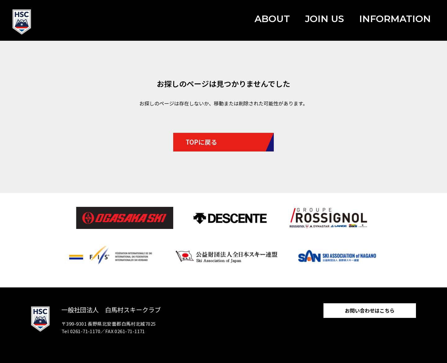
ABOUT (272, 19)
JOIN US (324, 19)
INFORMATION (395, 19)
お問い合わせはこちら (370, 310)
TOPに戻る (201, 142)
